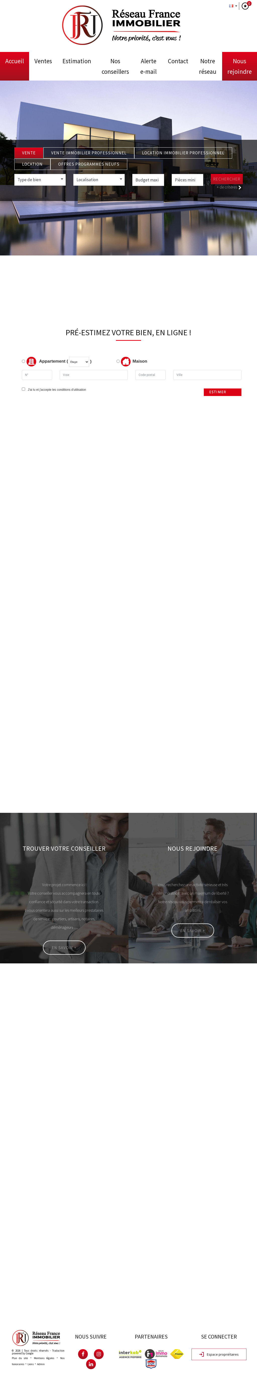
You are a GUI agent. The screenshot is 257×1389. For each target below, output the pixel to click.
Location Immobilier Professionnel (183, 153)
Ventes (43, 61)
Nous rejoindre (239, 66)
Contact (178, 61)
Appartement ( (45, 362)
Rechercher (226, 179)
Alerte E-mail (148, 66)
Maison (134, 362)
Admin (41, 1364)
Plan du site (20, 1358)
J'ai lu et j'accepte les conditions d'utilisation (56, 389)
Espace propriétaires (219, 1354)
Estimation (76, 61)
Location (32, 164)
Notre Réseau (208, 66)
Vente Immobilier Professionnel (88, 153)
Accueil (14, 61)
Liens (31, 1364)
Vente (29, 153)
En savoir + (64, 947)
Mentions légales (44, 1358)
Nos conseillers (115, 66)
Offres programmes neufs (88, 164)
